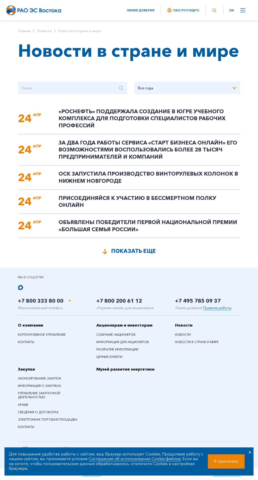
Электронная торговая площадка (47, 419)
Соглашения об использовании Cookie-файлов (135, 458)
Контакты (26, 342)
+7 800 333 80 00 (42, 301)
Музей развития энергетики (125, 369)
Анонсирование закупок (39, 378)
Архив (23, 405)
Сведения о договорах (38, 412)
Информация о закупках (39, 386)
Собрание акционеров (115, 335)
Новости (44, 31)
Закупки (26, 369)
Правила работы (217, 308)
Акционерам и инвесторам (124, 325)
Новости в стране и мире (80, 31)
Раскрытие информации (117, 349)
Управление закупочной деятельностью (39, 395)
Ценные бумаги (109, 357)
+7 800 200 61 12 (120, 301)
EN (231, 10)
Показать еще (133, 251)
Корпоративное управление (42, 335)
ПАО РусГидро (183, 10)
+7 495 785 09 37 (199, 301)
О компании (30, 325)
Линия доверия (140, 10)
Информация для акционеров (122, 342)
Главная (24, 31)
